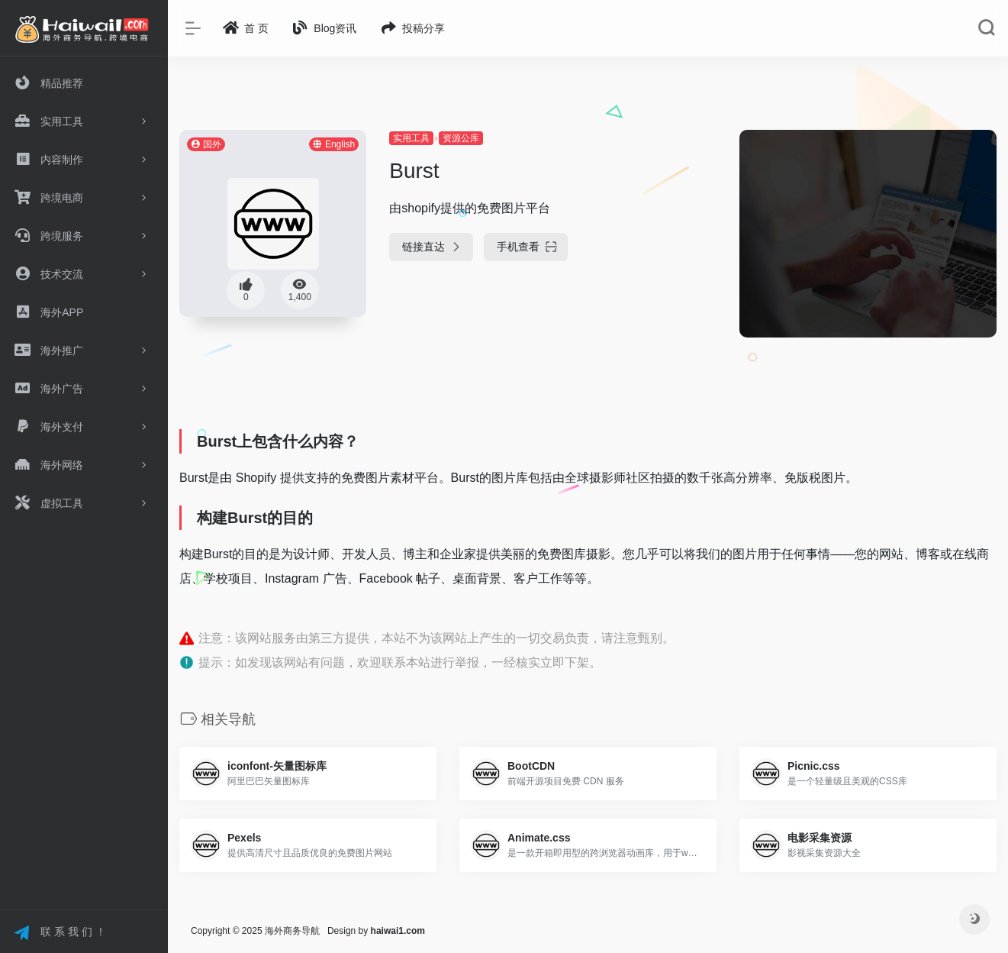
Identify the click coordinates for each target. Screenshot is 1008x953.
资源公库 (461, 138)
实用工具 (411, 138)
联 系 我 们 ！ (60, 933)
